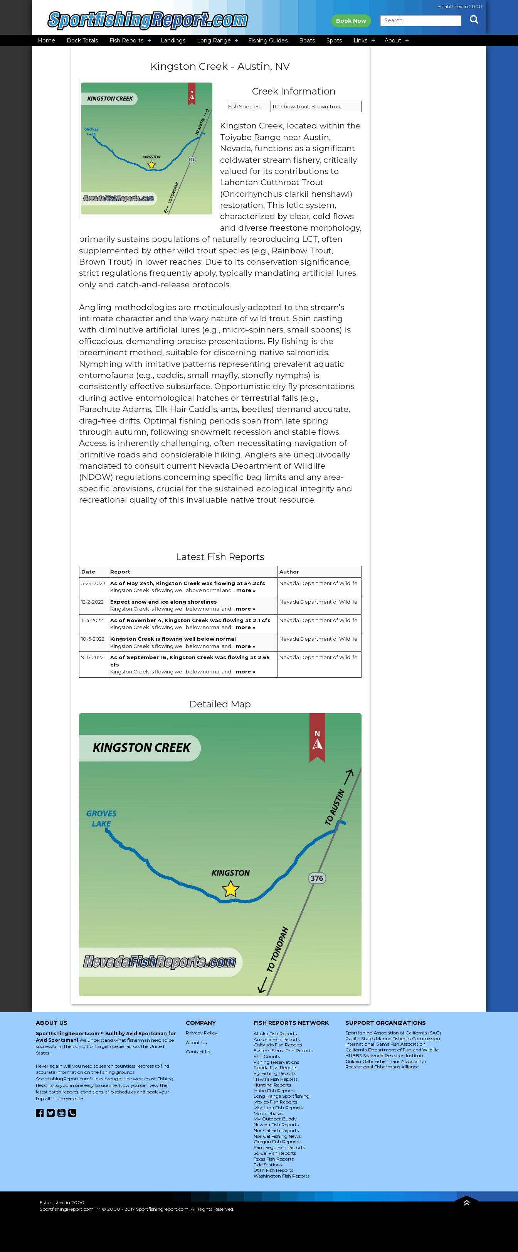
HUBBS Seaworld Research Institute (384, 1055)
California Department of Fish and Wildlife (392, 1050)
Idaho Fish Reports (274, 1090)
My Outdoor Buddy (275, 1119)
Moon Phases (268, 1113)
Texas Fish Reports (274, 1159)
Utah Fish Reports (273, 1170)
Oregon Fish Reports (276, 1141)
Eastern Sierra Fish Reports (283, 1050)
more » (246, 590)
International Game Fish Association (385, 1044)
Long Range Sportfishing (281, 1096)
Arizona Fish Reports (277, 1039)
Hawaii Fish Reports (276, 1079)
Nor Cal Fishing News (277, 1136)
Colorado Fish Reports (278, 1045)
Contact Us (198, 1052)
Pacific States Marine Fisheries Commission (392, 1038)
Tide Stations (268, 1165)
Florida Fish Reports (275, 1067)
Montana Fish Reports (278, 1107)
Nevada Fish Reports (276, 1124)
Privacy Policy (201, 1033)
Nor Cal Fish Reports (276, 1130)
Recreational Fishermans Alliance (382, 1067)
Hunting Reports (272, 1085)
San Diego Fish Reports (279, 1147)
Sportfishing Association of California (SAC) (393, 1033)
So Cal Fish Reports (275, 1153)
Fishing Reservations (276, 1062)
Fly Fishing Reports (275, 1073)
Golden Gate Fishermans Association (385, 1061)
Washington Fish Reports (281, 1176)
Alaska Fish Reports (275, 1033)
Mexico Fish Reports (275, 1102)
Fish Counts (267, 1056)
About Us (196, 1042)
